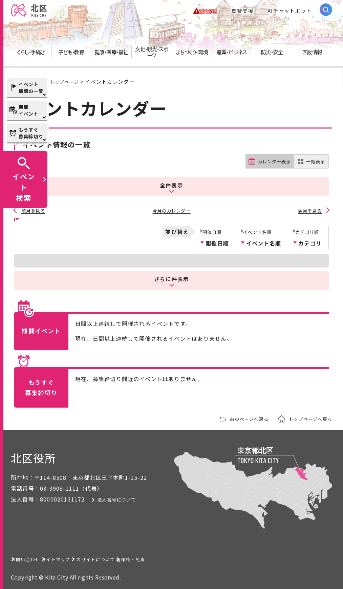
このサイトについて (168, 558)
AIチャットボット (289, 13)
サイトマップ (97, 558)
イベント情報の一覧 (31, 87)
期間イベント (29, 110)
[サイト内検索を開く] (326, 12)
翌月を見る (309, 212)
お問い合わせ (35, 558)
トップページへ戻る (307, 418)
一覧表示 (314, 168)
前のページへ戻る (240, 418)
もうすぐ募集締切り (31, 133)
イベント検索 (23, 186)
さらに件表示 (171, 278)
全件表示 (171, 188)
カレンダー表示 (269, 168)
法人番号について (130, 499)
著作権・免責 (238, 558)
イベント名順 (257, 231)
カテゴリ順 (307, 231)
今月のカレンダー (171, 212)
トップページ (66, 87)
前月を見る (33, 212)
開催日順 (211, 231)
